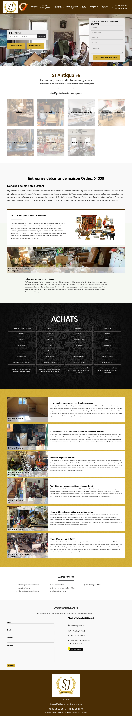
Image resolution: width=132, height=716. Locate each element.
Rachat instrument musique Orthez (63, 588)
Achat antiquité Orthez (93, 585)
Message (30, 653)
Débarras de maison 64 (104, 7)
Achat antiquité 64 (84, 7)
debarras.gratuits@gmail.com (79, 640)
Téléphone (30, 640)
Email (30, 632)
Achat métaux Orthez (59, 591)
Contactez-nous (35, 46)
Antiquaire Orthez (58, 585)
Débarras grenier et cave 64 (45, 7)
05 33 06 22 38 (121, 6)
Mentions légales (80, 712)
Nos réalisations (16, 46)
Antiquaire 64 (34, 7)
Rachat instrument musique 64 (72, 7)
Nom (30, 624)
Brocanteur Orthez (24, 588)
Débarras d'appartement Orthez (28, 591)
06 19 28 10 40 (121, 8)
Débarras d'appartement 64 (58, 7)
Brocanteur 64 (94, 7)
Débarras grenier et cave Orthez (28, 585)
